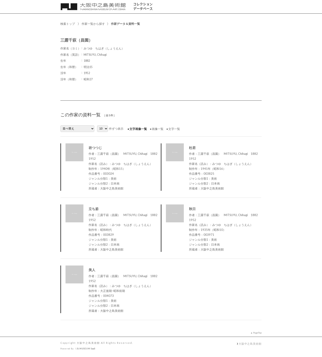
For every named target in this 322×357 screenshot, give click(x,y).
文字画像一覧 (138, 129)
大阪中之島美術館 (250, 343)
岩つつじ (95, 148)
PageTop (257, 332)
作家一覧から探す (93, 24)
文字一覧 (174, 129)
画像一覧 (157, 129)
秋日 (192, 209)
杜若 (192, 148)
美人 (92, 270)
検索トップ (67, 24)
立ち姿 (94, 209)
